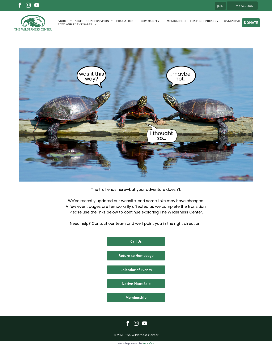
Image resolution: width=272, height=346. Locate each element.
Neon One (148, 343)
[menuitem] (65, 21)
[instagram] (28, 5)
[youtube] (36, 5)
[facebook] (20, 5)
